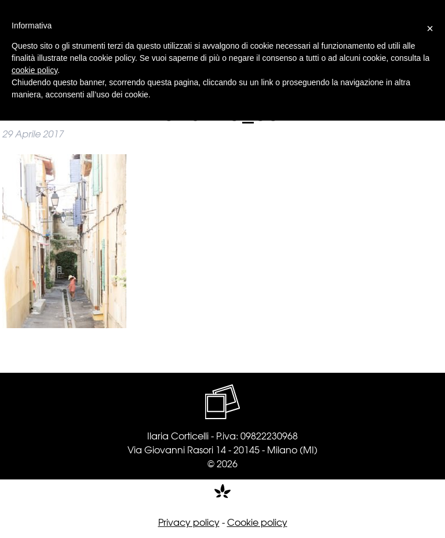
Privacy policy (189, 522)
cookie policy (34, 70)
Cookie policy (257, 522)
